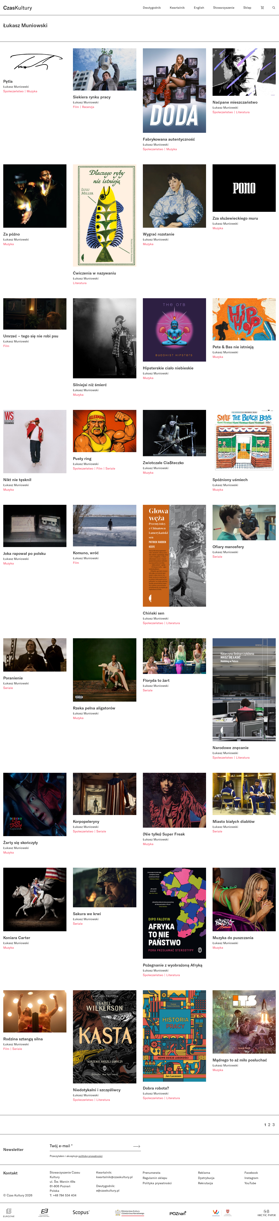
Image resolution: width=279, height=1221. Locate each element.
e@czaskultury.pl (107, 1190)
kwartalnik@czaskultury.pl (114, 1177)
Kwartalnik (177, 7)
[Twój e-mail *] (91, 1146)
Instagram (251, 1178)
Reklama (204, 1172)
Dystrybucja (206, 1178)
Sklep (247, 7)
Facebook (251, 1172)
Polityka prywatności (157, 1183)
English (199, 7)
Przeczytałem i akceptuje (76, 1156)
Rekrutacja (205, 1183)
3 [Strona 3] (273, 1124)
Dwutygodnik (152, 7)
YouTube (250, 1183)
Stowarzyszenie (223, 7)
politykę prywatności (90, 1155)
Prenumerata (151, 1172)
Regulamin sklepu (155, 1178)
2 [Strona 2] (269, 1124)
